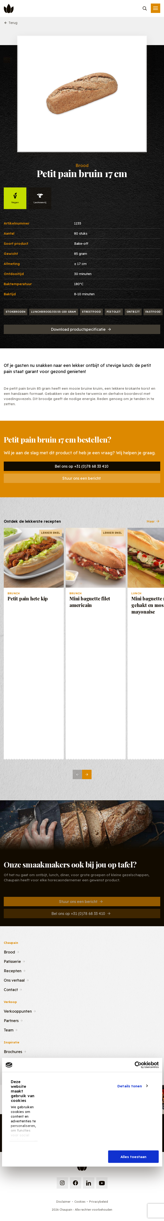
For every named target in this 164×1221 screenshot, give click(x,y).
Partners (11, 1020)
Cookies (79, 1201)
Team (8, 1029)
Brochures (13, 1051)
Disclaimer (63, 1201)
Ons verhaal (14, 980)
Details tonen (129, 1086)
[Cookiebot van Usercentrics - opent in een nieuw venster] (138, 1065)
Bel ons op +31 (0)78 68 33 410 (81, 466)
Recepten (12, 970)
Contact (11, 989)
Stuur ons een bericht (81, 478)
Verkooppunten (18, 1011)
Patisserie (12, 961)
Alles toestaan (133, 1157)
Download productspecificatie (81, 329)
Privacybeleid (98, 1201)
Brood (9, 951)
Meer (153, 525)
